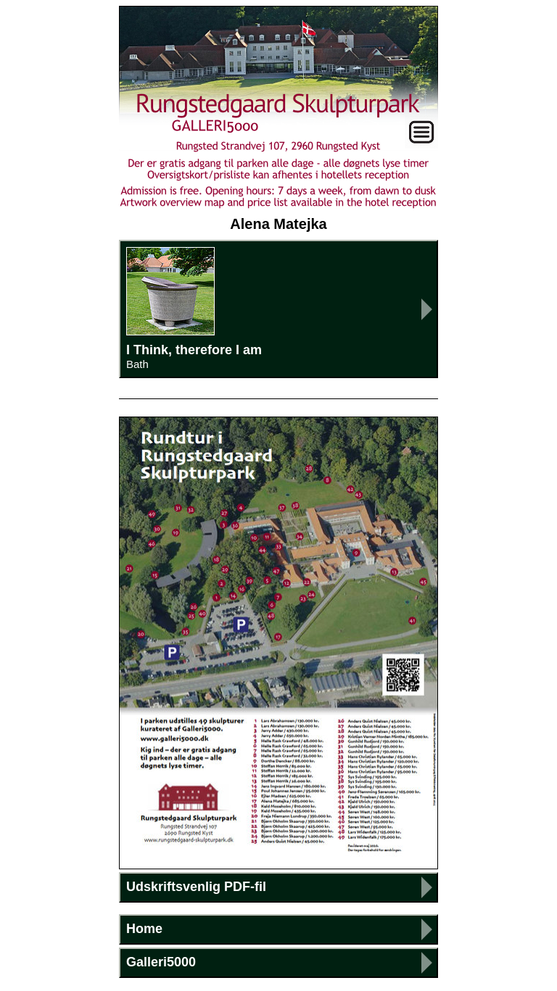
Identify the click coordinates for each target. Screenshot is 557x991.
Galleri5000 (161, 962)
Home (144, 928)
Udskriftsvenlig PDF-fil (196, 886)
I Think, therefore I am (278, 308)
